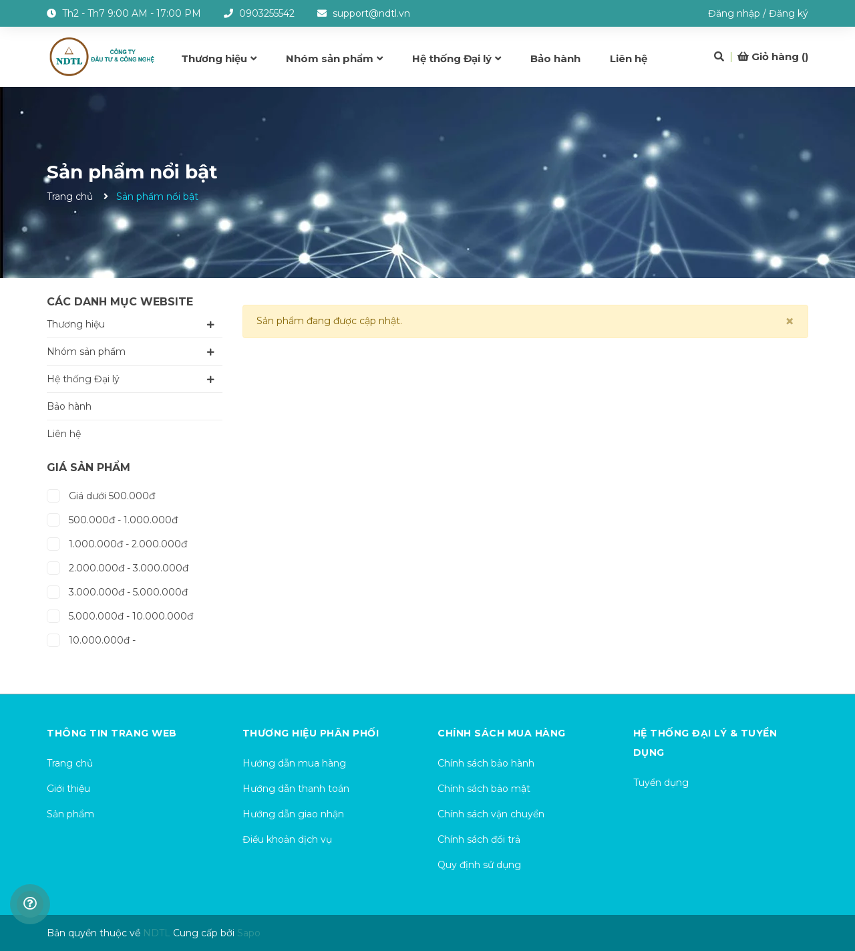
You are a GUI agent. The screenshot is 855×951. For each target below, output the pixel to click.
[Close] (790, 321)
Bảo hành (69, 406)
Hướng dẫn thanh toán (295, 789)
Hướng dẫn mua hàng (294, 763)
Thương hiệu (76, 324)
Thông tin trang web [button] (112, 733)
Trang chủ (70, 763)
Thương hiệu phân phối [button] (310, 733)
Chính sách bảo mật (484, 789)
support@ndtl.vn (371, 13)
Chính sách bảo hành (486, 763)
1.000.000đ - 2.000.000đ (117, 542)
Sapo (249, 933)
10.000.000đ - (91, 638)
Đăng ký (788, 13)
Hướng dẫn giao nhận (293, 814)
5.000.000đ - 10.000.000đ (120, 614)
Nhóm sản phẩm (86, 352)
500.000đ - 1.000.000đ (112, 518)
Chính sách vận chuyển (491, 814)
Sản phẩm (70, 814)
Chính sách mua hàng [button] (502, 733)
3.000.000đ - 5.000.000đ (117, 590)
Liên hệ (64, 434)
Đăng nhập (734, 13)
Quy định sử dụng (479, 865)
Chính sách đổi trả (479, 839)
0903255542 (267, 13)
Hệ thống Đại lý (83, 379)
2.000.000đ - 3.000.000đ (117, 566)
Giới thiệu (68, 789)
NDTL (156, 933)
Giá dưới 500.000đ (101, 494)
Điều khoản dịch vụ (287, 839)
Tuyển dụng (661, 783)
